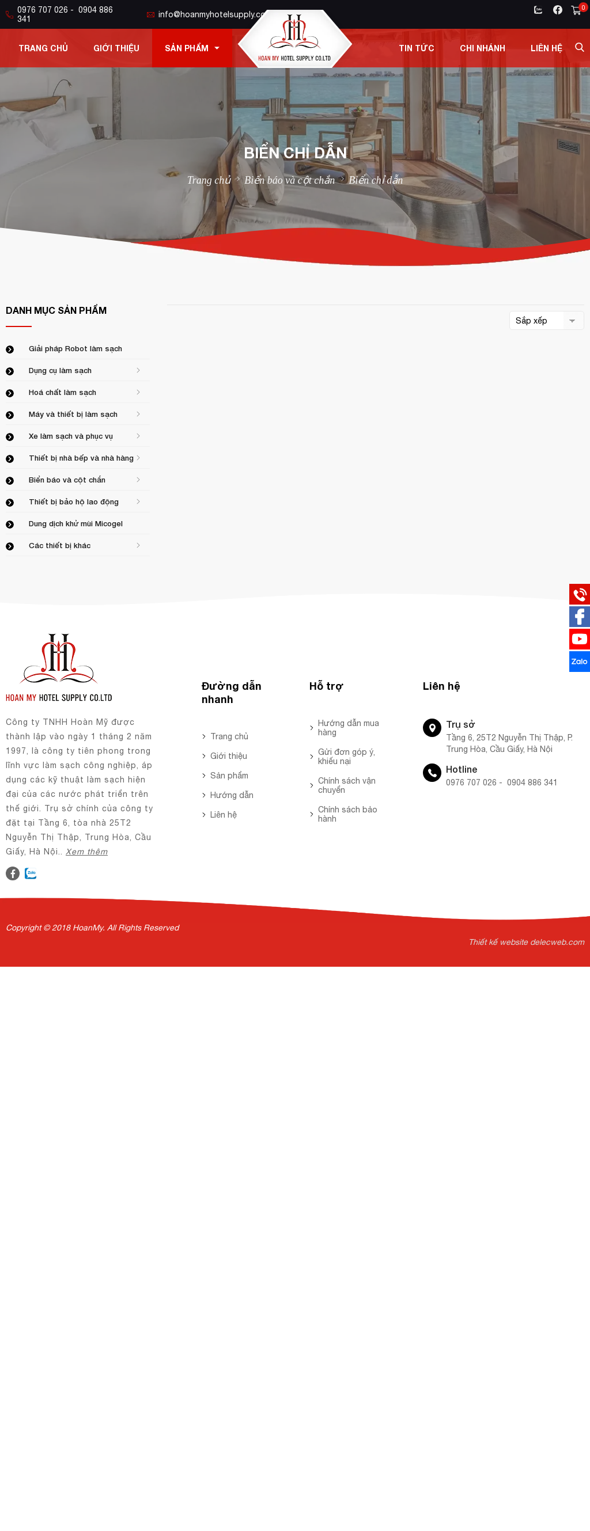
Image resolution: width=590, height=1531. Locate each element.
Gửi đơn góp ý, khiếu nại (346, 756)
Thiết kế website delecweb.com (526, 942)
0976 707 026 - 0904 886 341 (59, 14)
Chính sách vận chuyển (347, 785)
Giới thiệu (116, 48)
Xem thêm (87, 851)
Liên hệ (546, 48)
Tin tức (416, 48)
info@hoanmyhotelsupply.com (209, 14)
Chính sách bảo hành (347, 814)
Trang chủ (43, 48)
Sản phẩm (192, 48)
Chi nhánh (482, 48)
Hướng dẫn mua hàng (348, 728)
